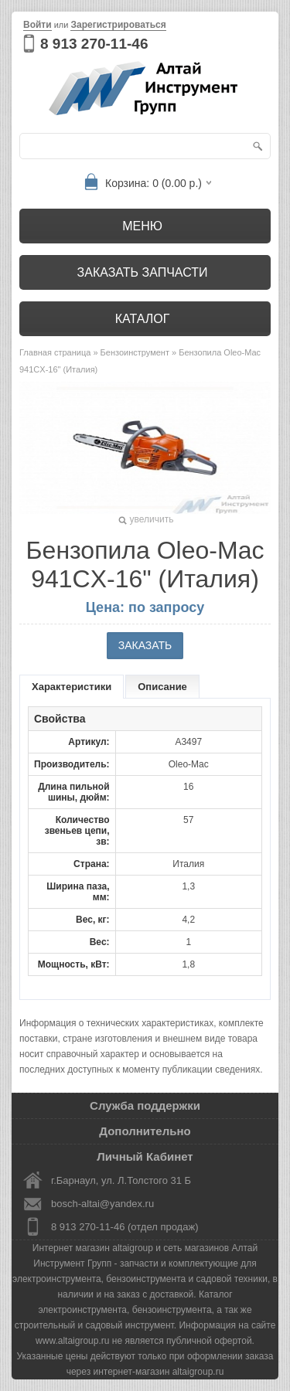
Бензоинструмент (135, 352)
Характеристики (71, 686)
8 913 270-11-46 (94, 44)
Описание (162, 686)
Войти (37, 24)
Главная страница (54, 352)
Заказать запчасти (142, 272)
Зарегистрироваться (117, 24)
